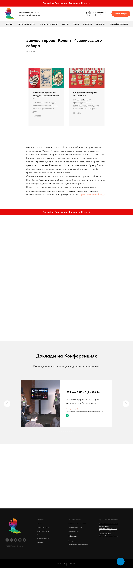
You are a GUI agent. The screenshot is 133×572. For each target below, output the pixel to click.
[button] (120, 14)
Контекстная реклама (75, 531)
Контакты (100, 24)
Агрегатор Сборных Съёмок (108, 532)
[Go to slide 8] (65, 434)
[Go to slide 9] (67, 434)
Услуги (65, 24)
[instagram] (15, 543)
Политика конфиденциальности (78, 548)
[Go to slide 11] (71, 434)
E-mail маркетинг (73, 535)
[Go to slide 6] (61, 434)
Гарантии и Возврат (43, 535)
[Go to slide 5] (59, 434)
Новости (87, 24)
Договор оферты (73, 545)
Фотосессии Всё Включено (108, 535)
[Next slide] (126, 407)
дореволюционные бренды (92, 196)
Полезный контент (43, 542)
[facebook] (7, 543)
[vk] (11, 543)
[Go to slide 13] (75, 434)
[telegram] (24, 543)
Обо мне (9, 24)
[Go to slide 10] (69, 434)
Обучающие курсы (43, 531)
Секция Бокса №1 (105, 537)
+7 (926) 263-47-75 (99, 12)
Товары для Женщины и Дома (108, 527)
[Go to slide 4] (57, 434)
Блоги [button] (76, 24)
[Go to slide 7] (63, 434)
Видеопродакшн (104, 530)
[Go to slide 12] (73, 434)
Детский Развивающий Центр (108, 540)
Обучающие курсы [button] (26, 24)
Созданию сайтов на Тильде (77, 527)
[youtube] (20, 543)
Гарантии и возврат (49, 24)
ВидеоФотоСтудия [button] (119, 24)
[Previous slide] (7, 407)
